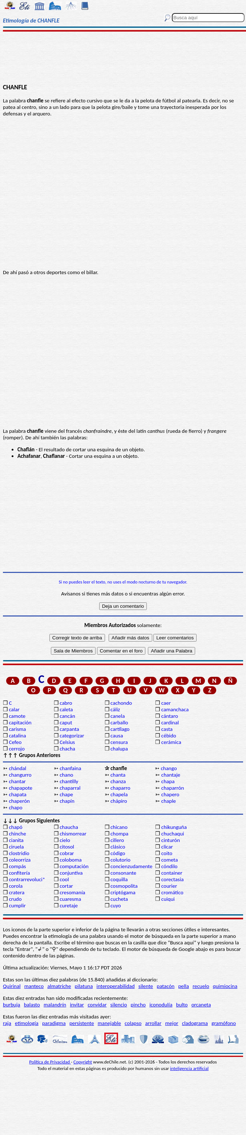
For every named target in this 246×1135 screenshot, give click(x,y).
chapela (119, 794)
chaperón (19, 801)
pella (183, 986)
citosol (67, 846)
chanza (118, 781)
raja (7, 1023)
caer (166, 703)
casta (167, 729)
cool (64, 879)
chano (66, 775)
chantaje (170, 775)
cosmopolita (124, 886)
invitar (77, 1004)
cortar (66, 886)
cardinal (170, 722)
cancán (67, 716)
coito (166, 853)
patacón (165, 986)
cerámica (171, 742)
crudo (15, 899)
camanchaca (175, 709)
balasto (32, 1004)
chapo (15, 807)
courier (169, 886)
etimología (27, 1023)
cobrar (67, 853)
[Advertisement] (123, 57)
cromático (172, 892)
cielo (65, 840)
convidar (97, 1004)
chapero (170, 794)
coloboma (70, 860)
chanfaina (70, 768)
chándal (17, 768)
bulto (182, 1004)
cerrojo (16, 748)
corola (16, 886)
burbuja (11, 1004)
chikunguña (174, 827)
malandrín (55, 1004)
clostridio (19, 853)
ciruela (16, 846)
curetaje (69, 905)
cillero (117, 840)
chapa (167, 781)
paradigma (54, 1023)
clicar (167, 846)
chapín (67, 801)
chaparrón (172, 788)
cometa (169, 860)
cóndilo (169, 866)
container (171, 873)
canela (117, 716)
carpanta (69, 729)
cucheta (119, 899)
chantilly (69, 781)
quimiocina (225, 986)
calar (14, 709)
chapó (15, 827)
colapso (133, 1023)
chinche (17, 833)
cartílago (120, 729)
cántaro (169, 716)
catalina (17, 735)
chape (66, 794)
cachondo (121, 703)
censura (119, 742)
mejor (171, 1023)
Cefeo (15, 742)
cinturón (170, 840)
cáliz (115, 709)
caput (66, 722)
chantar (17, 781)
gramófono (223, 1023)
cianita (16, 840)
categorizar (72, 735)
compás (17, 866)
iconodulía (160, 1004)
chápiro (118, 801)
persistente (81, 1023)
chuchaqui (172, 833)
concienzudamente (131, 866)
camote (17, 716)
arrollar (153, 1023)
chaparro (120, 788)
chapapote (20, 788)
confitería (19, 873)
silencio (118, 1004)
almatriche (59, 986)
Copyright (82, 1062)
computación (74, 866)
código (117, 853)
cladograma (195, 1023)
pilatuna (84, 986)
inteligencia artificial (189, 1068)
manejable (109, 1023)
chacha (67, 748)
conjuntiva (71, 873)
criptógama (123, 892)
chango (169, 768)
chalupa (119, 748)
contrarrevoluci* (27, 879)
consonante (123, 873)
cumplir (17, 905)
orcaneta (201, 1004)
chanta (117, 775)
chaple (168, 801)
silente (145, 986)
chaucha (69, 827)
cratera (16, 892)
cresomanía (72, 892)
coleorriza (20, 860)
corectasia (172, 879)
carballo (119, 722)
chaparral (70, 788)
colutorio (120, 860)
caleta (66, 709)
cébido (168, 735)
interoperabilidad (116, 986)
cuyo (115, 905)
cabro (66, 703)
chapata (17, 794)
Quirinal (12, 986)
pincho (138, 1004)
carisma (17, 729)
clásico (117, 846)
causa (116, 735)
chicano (119, 827)
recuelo (201, 986)
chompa (119, 833)
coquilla (119, 879)
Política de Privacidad (50, 1062)
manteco (34, 986)
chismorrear (73, 833)
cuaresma (70, 899)
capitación (20, 722)
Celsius (67, 742)
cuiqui (168, 899)
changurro (20, 775)
